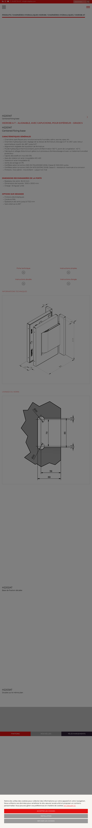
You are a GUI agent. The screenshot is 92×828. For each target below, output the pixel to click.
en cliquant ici (70, 806)
